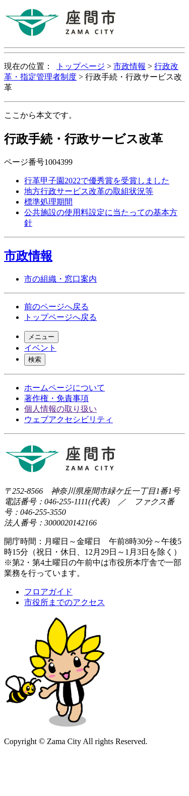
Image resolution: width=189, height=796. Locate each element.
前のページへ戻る (56, 306)
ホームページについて (64, 387)
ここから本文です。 (40, 115)
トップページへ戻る (60, 317)
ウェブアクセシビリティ (68, 419)
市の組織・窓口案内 (60, 279)
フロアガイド (48, 591)
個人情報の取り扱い (60, 409)
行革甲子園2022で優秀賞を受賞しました (96, 180)
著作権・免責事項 (56, 398)
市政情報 (129, 66)
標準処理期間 (48, 201)
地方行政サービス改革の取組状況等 (88, 191)
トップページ (80, 66)
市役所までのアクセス (64, 602)
